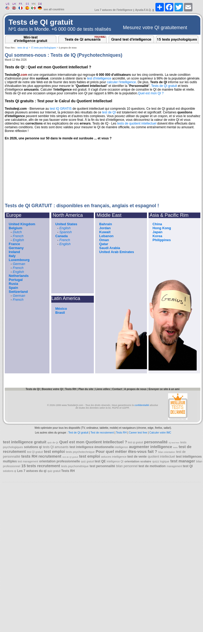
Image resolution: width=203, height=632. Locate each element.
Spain (13, 288)
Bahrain (105, 224)
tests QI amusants (55, 447)
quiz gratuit (88, 461)
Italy (12, 256)
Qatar (103, 244)
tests (175, 447)
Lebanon (106, 236)
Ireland (14, 252)
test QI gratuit (35, 451)
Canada (61, 236)
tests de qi (22, 47)
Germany (16, 248)
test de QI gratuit (70, 457)
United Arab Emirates (116, 252)
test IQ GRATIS (61, 109)
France (14, 244)
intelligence (121, 447)
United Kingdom (22, 224)
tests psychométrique (75, 466)
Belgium (15, 228)
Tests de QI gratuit (164, 86)
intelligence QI (115, 461)
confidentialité (142, 405)
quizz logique (160, 461)
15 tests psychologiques (43, 47)
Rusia (13, 284)
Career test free (138, 432)
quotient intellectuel (161, 456)
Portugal (16, 280)
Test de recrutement (102, 432)
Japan (158, 232)
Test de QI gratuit (78, 432)
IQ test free (174, 442)
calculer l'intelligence (121, 82)
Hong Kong (162, 228)
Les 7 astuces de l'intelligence (113, 9)
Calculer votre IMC (160, 432)
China (157, 224)
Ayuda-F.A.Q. (143, 9)
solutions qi (9, 471)
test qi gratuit (135, 442)
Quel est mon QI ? (151, 93)
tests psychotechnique (80, 451)
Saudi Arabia (109, 248)
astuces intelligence (114, 456)
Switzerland (18, 292)
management (175, 466)
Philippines (162, 240)
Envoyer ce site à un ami (164, 389)
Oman (104, 240)
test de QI (109, 112)
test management (28, 461)
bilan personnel (127, 466)
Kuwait (104, 232)
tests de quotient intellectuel (136, 123)
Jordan (104, 228)
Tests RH (121, 432)
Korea (157, 236)
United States (66, 224)
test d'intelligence (99, 78)
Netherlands (19, 276)
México (61, 309)
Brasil (60, 313)
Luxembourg (19, 260)
